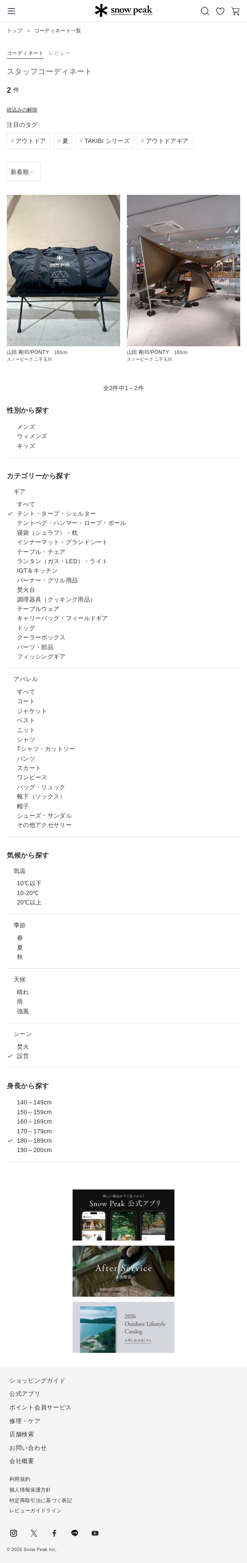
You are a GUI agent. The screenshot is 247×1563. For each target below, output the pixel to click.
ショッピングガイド (37, 1380)
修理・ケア (25, 1421)
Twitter (34, 1533)
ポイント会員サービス (40, 1407)
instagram (13, 1533)
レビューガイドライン (35, 1511)
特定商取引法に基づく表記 (40, 1500)
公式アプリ (25, 1393)
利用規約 (19, 1479)
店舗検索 (21, 1434)
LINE (74, 1533)
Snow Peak (123, 10)
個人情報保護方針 (30, 1490)
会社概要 (21, 1460)
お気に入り (220, 11)
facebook (54, 1533)
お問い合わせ (28, 1447)
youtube (95, 1533)
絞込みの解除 (22, 110)
